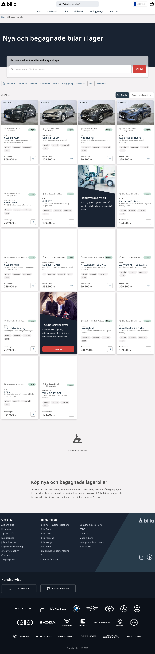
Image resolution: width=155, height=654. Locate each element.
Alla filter (9, 83)
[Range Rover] (66, 636)
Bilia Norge (46, 542)
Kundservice (7, 537)
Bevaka (122, 95)
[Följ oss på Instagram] (142, 557)
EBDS (82, 529)
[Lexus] (21, 636)
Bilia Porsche (47, 537)
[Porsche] (44, 636)
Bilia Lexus (46, 533)
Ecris (42, 555)
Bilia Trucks (85, 546)
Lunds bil (84, 533)
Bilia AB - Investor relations (54, 524)
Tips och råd (7, 533)
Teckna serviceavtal (55, 325)
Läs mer (58, 349)
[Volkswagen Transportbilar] (119, 623)
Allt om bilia (7, 524)
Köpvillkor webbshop (12, 546)
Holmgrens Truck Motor (92, 542)
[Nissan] (134, 623)
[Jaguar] (134, 636)
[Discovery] (111, 636)
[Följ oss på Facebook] (150, 557)
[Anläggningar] (97, 11)
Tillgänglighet (8, 559)
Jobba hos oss (8, 542)
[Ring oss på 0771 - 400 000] (18, 588)
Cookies (5, 555)
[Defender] (89, 636)
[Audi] (25, 623)
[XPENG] (102, 623)
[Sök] (77, 4)
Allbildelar (45, 546)
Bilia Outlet (46, 529)
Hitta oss (6, 529)
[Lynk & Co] (58, 609)
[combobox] (70, 69)
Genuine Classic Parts (90, 524)
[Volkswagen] (137, 609)
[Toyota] (109, 609)
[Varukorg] (152, 4)
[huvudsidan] (146, 520)
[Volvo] (23, 609)
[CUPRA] (67, 623)
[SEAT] (83, 623)
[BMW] (76, 609)
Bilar (3, 17)
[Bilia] (8, 4)
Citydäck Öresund (49, 559)
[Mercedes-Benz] (123, 609)
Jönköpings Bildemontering (54, 550)
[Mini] (92, 609)
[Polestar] (40, 609)
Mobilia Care (86, 537)
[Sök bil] (139, 69)
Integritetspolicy (10, 550)
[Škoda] (47, 623)
